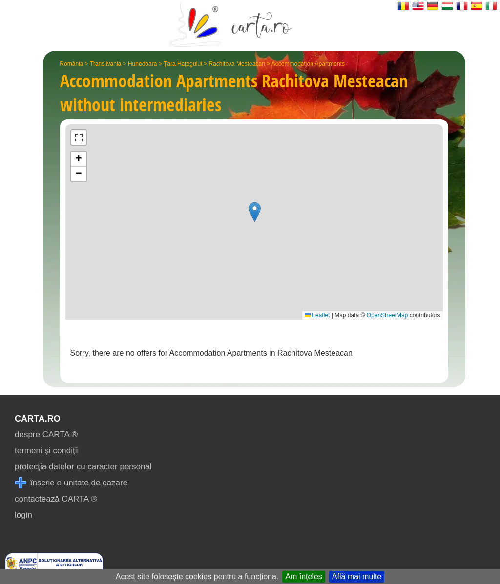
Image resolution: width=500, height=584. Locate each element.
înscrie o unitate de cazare (71, 482)
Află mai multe (356, 576)
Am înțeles (303, 576)
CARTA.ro (38, 418)
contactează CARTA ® (56, 498)
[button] (255, 212)
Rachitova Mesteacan (236, 63)
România (71, 63)
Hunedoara (142, 63)
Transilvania (105, 63)
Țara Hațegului (183, 63)
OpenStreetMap (387, 315)
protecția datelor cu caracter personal (83, 466)
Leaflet (317, 315)
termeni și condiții (47, 450)
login (23, 515)
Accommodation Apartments (308, 63)
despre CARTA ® (46, 434)
